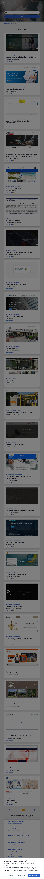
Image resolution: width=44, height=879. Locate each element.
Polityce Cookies (25, 872)
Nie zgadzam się (21, 875)
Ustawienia (11, 875)
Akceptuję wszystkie (33, 875)
